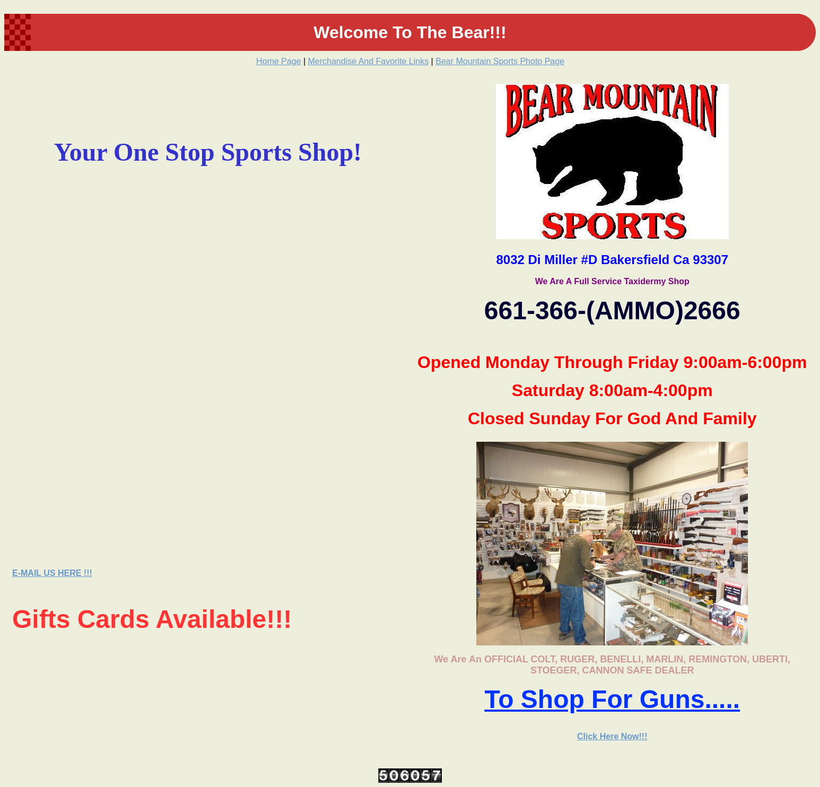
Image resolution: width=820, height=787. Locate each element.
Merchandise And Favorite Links (368, 61)
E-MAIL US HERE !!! (52, 573)
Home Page (278, 61)
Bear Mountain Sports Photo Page (499, 61)
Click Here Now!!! (612, 736)
